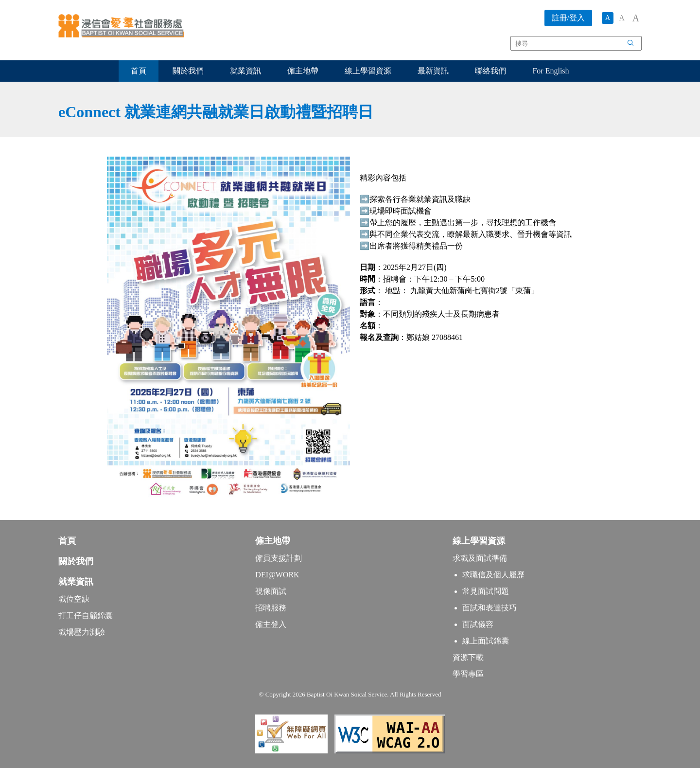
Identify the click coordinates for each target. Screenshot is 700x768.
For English (550, 71)
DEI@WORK (277, 575)
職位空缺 (73, 599)
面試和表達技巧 (489, 608)
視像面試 (270, 591)
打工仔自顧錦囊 (85, 615)
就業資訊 (245, 71)
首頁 (138, 71)
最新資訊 (433, 71)
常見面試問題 (485, 591)
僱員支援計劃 (278, 558)
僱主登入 (270, 624)
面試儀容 (477, 624)
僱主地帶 (302, 71)
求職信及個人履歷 (493, 575)
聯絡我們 (490, 71)
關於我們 (188, 71)
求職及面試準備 (480, 558)
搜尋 (635, 45)
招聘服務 (270, 608)
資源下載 (468, 657)
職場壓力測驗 (81, 632)
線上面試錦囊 (485, 641)
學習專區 (468, 674)
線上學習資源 (368, 71)
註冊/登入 (568, 18)
